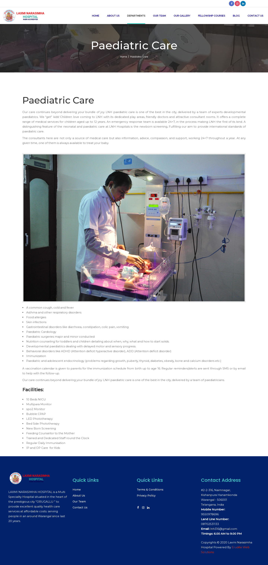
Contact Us (80, 507)
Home (123, 56)
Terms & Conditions (150, 489)
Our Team (79, 501)
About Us (79, 495)
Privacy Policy (146, 495)
